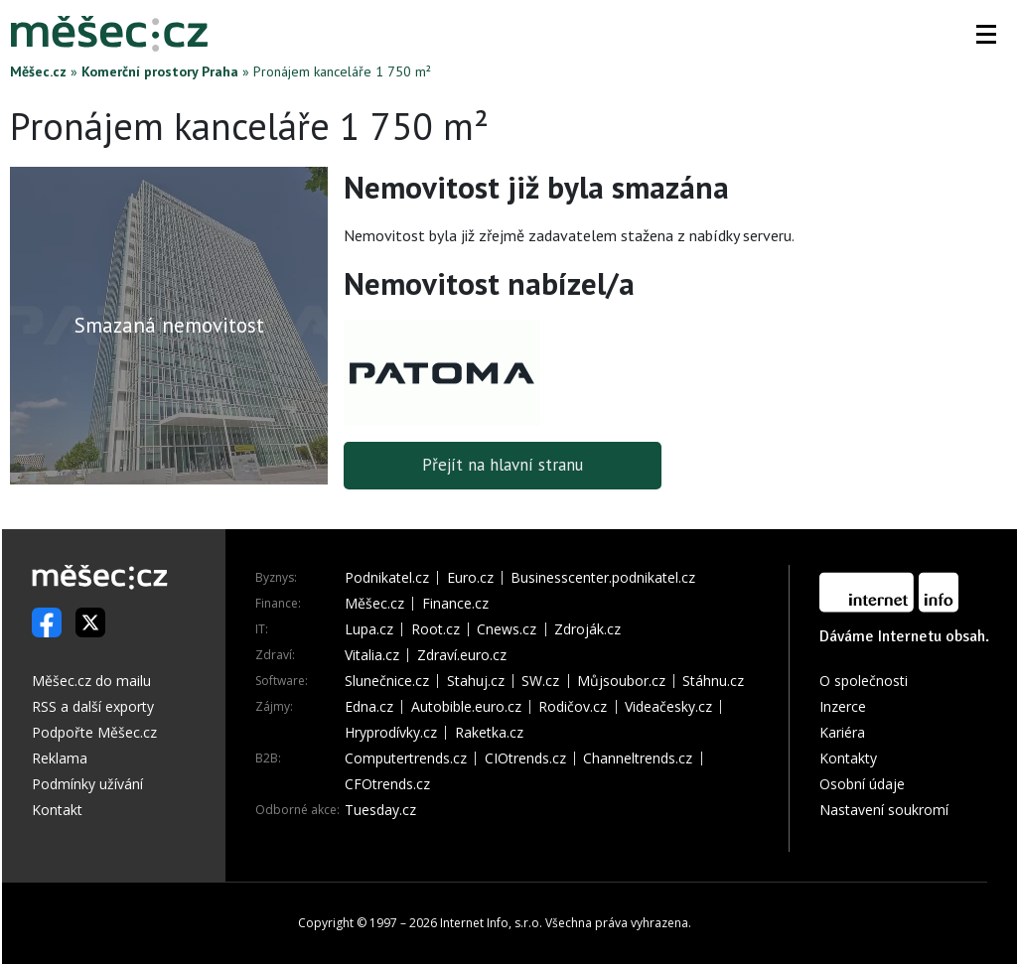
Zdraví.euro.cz (462, 655)
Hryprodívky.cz (391, 733)
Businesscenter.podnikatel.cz (602, 578)
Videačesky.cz (668, 707)
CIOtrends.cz (525, 758)
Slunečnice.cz (387, 681)
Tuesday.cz (380, 810)
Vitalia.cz (372, 655)
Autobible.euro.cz (466, 707)
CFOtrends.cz (387, 784)
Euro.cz (470, 578)
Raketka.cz (489, 733)
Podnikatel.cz (387, 578)
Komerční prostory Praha (159, 71)
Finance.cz (455, 604)
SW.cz (540, 681)
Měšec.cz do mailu (91, 680)
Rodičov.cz (572, 707)
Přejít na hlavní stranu (503, 465)
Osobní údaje (862, 783)
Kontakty (848, 758)
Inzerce (842, 706)
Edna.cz (369, 707)
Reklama (59, 758)
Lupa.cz (369, 629)
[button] (986, 34)
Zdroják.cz (587, 629)
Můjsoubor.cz (621, 681)
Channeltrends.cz (637, 758)
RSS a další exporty (93, 706)
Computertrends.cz (406, 758)
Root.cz (435, 629)
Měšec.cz (38, 71)
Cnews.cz (506, 629)
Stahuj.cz (476, 681)
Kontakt (57, 809)
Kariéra (842, 732)
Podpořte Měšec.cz (94, 732)
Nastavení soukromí (883, 809)
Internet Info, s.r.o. (491, 922)
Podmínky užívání (87, 783)
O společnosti (863, 680)
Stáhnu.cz (713, 681)
